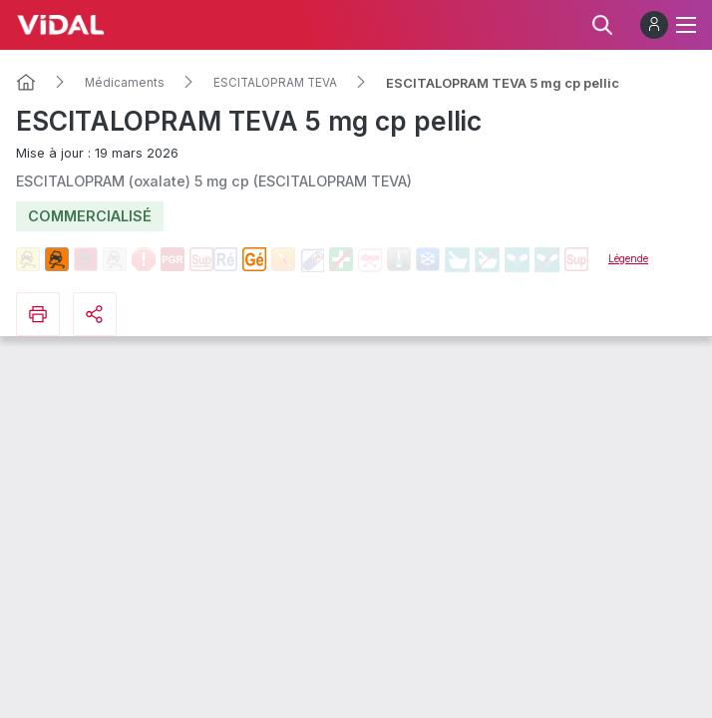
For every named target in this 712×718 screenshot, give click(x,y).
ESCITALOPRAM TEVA (275, 83)
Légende (628, 258)
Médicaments (125, 83)
